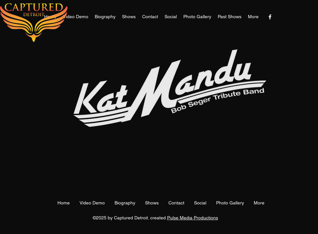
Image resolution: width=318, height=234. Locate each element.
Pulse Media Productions (192, 217)
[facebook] (270, 17)
